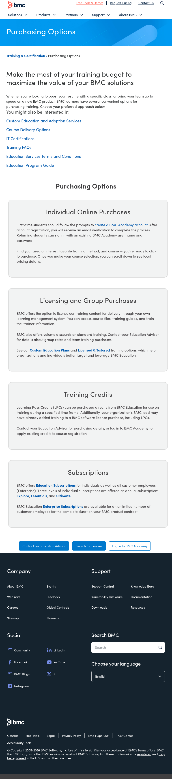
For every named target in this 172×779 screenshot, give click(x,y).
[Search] (162, 5)
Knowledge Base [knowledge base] (142, 591)
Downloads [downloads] (99, 612)
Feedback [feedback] (53, 601)
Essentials (39, 500)
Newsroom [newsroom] (54, 623)
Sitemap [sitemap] (13, 623)
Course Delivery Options (28, 134)
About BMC (128, 17)
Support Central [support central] (102, 591)
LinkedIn (56, 654)
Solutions (15, 17)
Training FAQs (18, 152)
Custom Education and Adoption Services (43, 125)
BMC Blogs (18, 678)
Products (43, 17)
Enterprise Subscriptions (63, 510)
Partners (71, 17)
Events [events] (51, 591)
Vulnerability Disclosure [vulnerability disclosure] (107, 601)
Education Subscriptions (55, 489)
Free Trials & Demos (89, 5)
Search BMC (105, 639)
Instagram (17, 690)
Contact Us (146, 5)
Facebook (17, 666)
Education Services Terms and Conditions (43, 160)
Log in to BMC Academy (129, 550)
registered (144, 759)
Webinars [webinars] (13, 601)
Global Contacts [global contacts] (58, 612)
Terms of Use (146, 755)
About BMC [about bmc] (15, 591)
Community (18, 654)
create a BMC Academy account (121, 229)
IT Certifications (20, 143)
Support (98, 17)
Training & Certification (26, 60)
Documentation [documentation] (141, 601)
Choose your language (115, 668)
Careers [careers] (12, 612)
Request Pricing (121, 5)
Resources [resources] (138, 612)
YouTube (56, 666)
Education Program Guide (30, 169)
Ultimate (63, 500)
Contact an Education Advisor (44, 550)
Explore (23, 500)
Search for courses (89, 550)
